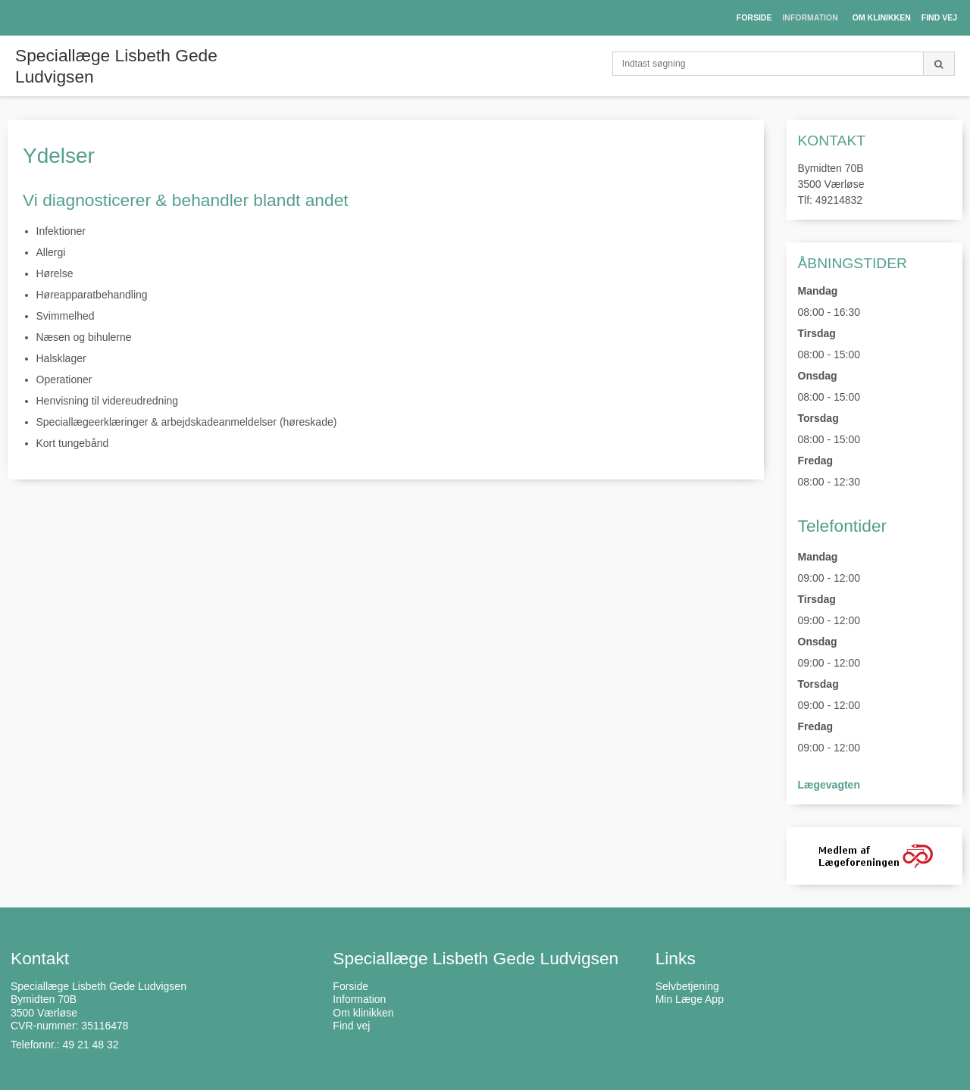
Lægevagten (829, 785)
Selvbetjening (687, 986)
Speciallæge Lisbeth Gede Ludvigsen (116, 65)
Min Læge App (690, 999)
